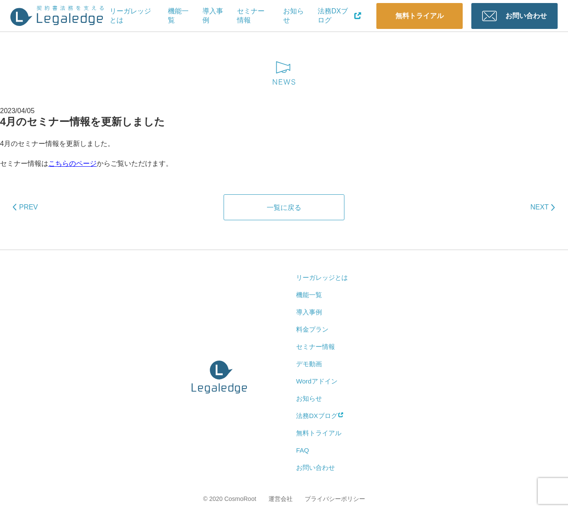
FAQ (302, 450)
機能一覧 (178, 15)
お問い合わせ (526, 15)
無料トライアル (419, 15)
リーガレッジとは (130, 15)
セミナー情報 (251, 15)
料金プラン (312, 329)
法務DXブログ (340, 15)
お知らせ (293, 15)
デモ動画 (309, 363)
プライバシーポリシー (335, 498)
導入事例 (212, 15)
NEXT (539, 207)
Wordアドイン (317, 381)
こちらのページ (72, 163)
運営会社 (280, 498)
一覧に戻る (284, 207)
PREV (28, 207)
